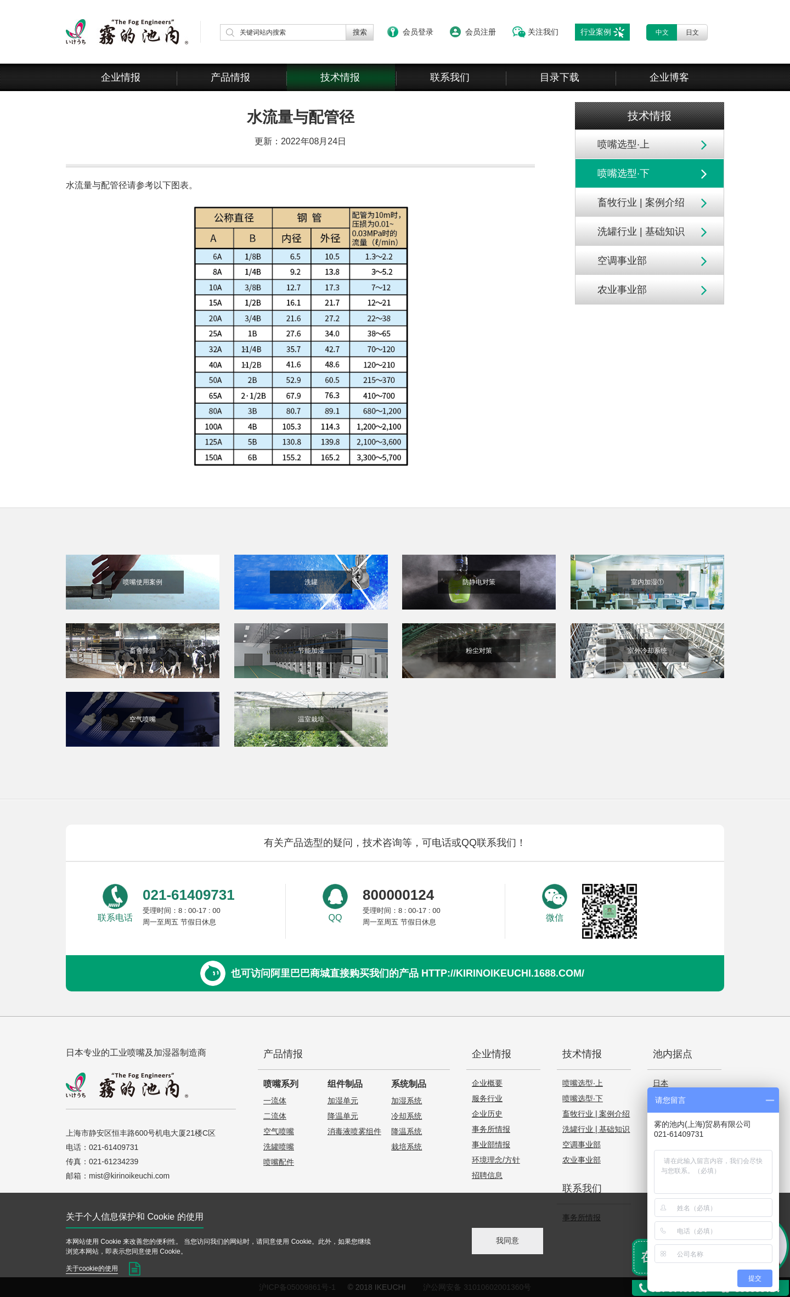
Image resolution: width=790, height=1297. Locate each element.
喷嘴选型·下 (623, 173)
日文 (692, 32)
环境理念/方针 (496, 1159)
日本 (660, 1083)
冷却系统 (406, 1116)
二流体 (274, 1116)
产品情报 (230, 77)
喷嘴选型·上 (623, 144)
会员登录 (418, 31)
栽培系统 (406, 1146)
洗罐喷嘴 (278, 1146)
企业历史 (487, 1113)
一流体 (274, 1100)
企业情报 (120, 77)
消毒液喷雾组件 (354, 1131)
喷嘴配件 (278, 1162)
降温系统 (406, 1131)
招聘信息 (487, 1175)
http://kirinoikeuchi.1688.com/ (502, 973)
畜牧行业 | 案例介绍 (641, 202)
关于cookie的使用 (92, 1268)
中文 (662, 32)
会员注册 (480, 31)
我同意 (507, 1240)
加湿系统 (406, 1100)
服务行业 (487, 1098)
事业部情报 (491, 1144)
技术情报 (340, 77)
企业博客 (669, 77)
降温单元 (343, 1116)
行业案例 (595, 31)
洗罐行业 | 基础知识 (641, 231)
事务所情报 (491, 1129)
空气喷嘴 (278, 1131)
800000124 (398, 895)
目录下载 (559, 77)
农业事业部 (622, 289)
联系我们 (450, 77)
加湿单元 (343, 1100)
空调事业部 (622, 260)
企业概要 (487, 1083)
